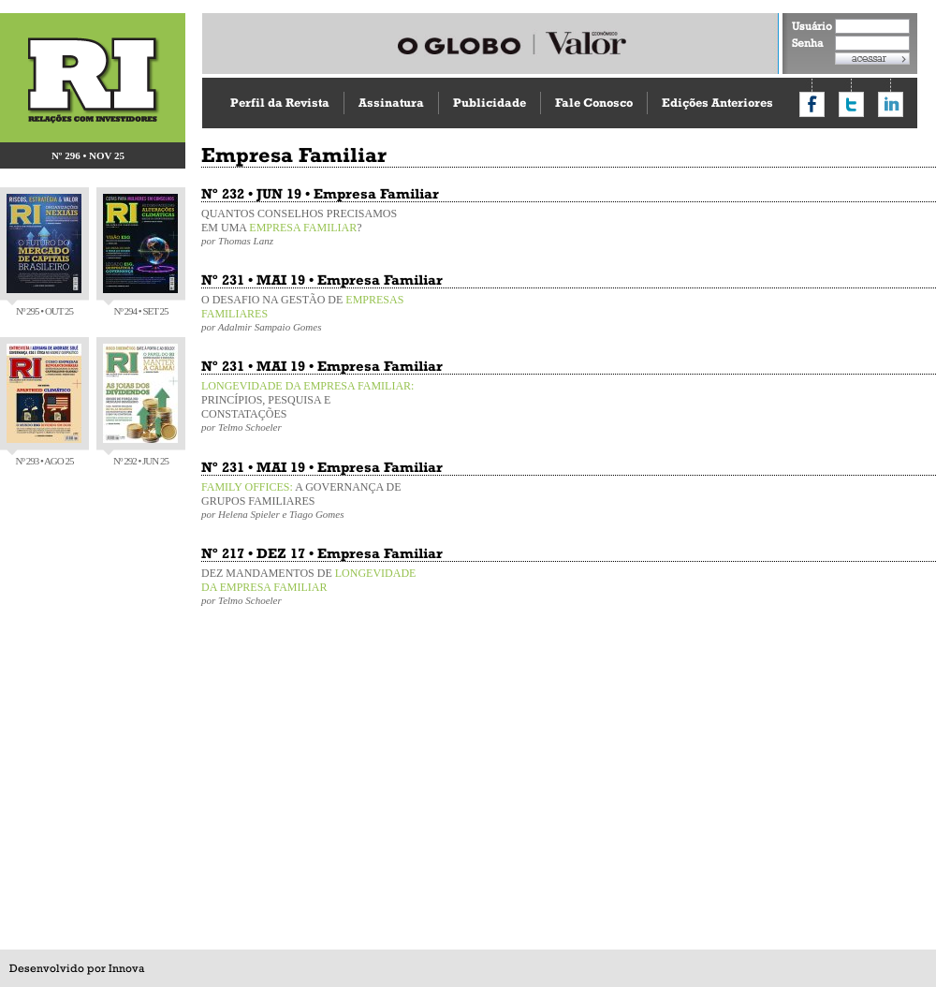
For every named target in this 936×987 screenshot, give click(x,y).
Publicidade (489, 103)
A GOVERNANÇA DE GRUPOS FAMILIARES (309, 500)
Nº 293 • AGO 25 (44, 405)
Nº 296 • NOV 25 (87, 155)
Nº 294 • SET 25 (140, 255)
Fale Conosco (594, 103)
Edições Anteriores (717, 103)
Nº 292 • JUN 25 (140, 405)
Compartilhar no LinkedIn (890, 104)
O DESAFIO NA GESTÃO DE (309, 312)
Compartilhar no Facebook (812, 104)
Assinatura (391, 103)
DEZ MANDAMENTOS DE (309, 586)
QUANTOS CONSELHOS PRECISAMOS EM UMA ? (309, 226)
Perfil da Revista (279, 103)
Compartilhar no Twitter (851, 104)
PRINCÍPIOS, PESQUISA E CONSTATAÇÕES (309, 406)
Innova (126, 968)
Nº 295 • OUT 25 (44, 255)
